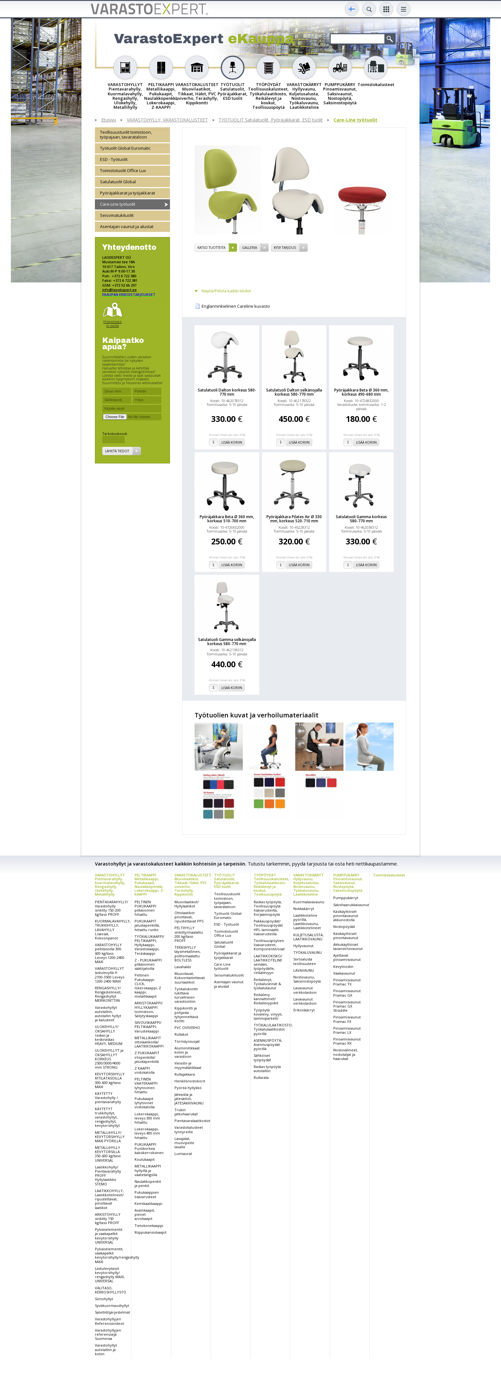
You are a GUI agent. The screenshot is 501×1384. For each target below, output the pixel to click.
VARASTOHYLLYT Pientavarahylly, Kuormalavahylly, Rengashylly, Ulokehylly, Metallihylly (110, 885)
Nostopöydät (344, 926)
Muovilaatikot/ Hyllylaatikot (186, 903)
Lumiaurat (183, 1153)
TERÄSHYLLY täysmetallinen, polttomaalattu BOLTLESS (187, 953)
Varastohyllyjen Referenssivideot (109, 1321)
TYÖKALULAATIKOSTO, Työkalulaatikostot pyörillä (273, 1029)
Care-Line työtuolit (355, 120)
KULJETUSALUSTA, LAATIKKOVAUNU (308, 936)
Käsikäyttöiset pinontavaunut (345, 935)
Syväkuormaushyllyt (112, 1305)
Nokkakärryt (303, 908)
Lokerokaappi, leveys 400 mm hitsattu (147, 1133)
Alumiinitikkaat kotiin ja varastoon (187, 1052)
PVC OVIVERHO (187, 1027)
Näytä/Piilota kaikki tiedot (226, 291)
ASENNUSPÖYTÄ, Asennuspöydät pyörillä (268, 1044)
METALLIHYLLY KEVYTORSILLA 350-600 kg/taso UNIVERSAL (108, 1154)
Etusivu (108, 120)
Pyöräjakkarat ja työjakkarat (127, 193)
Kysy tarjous (285, 247)
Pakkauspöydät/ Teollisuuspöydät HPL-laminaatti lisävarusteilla (268, 927)
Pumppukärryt (345, 897)
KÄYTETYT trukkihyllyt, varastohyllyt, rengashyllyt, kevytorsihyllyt (107, 1117)
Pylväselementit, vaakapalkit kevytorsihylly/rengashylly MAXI (117, 1255)
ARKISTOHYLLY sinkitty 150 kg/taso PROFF (107, 1218)
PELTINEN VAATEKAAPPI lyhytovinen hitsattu (146, 1085)
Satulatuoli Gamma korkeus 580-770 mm (361, 519)
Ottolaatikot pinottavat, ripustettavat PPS (189, 916)
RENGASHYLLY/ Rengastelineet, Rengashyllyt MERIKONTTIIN (108, 994)
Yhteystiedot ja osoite (112, 323)
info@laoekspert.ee (119, 289)
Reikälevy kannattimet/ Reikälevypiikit (266, 998)
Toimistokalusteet (389, 875)
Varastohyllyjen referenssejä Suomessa (108, 1334)
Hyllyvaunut (303, 945)
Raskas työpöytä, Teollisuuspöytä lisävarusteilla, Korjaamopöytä (268, 908)
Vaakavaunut (344, 973)
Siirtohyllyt (104, 1298)
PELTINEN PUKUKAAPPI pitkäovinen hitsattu (145, 908)
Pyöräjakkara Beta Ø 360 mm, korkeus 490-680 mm (361, 392)
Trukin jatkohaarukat (186, 1111)
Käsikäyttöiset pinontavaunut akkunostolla (345, 915)
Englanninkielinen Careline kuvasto (236, 306)
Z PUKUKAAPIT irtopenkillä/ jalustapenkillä (147, 1057)
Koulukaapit (145, 1159)
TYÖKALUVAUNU (307, 952)
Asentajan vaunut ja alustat (126, 226)
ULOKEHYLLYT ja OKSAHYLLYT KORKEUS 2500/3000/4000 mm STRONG (109, 1059)
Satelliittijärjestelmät (112, 1312)
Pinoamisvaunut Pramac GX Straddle (347, 1006)
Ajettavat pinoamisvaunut (347, 957)
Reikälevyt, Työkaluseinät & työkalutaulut (267, 983)
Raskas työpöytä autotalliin (267, 1068)
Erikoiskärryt (304, 1010)
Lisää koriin (231, 442)
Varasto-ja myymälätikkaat (187, 1065)
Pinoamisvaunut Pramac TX (347, 981)
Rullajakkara (184, 1074)
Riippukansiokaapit (150, 1232)
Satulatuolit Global (118, 182)
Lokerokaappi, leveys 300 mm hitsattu (147, 1118)
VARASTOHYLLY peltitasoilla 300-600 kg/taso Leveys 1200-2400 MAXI (109, 953)
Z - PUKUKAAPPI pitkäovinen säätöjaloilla (148, 964)
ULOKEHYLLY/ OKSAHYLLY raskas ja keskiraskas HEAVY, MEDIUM (108, 1035)
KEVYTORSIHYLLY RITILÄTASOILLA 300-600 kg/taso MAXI (110, 1080)
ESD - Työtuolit (113, 159)
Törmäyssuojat (187, 1041)
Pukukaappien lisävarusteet (147, 1194)
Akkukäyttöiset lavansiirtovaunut (348, 946)
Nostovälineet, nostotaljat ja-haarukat (345, 1054)
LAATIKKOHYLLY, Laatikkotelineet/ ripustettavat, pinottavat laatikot (109, 1199)
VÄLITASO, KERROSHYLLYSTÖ (110, 1289)
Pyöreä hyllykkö (188, 1087)
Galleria (249, 247)
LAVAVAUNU (303, 970)
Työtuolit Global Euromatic (125, 148)
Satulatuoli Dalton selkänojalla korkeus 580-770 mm (294, 392)
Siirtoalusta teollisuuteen (304, 961)
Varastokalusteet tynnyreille (188, 1129)
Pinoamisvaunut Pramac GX (347, 992)
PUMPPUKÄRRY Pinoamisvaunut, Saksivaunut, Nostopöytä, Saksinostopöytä (348, 883)
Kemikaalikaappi (148, 1203)
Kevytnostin (343, 966)
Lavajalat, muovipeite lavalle (184, 1142)
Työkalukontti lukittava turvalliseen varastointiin (186, 995)
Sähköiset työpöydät (262, 1057)
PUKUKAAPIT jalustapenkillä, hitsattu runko (147, 925)
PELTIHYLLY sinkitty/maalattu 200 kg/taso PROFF (188, 934)
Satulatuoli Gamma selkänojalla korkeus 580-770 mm (227, 641)
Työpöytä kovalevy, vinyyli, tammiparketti (268, 1014)
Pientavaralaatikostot (192, 1120)
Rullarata (261, 1077)
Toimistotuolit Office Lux (123, 170)
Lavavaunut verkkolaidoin (305, 989)
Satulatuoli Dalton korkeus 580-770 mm (227, 392)
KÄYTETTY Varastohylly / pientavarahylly (108, 1097)
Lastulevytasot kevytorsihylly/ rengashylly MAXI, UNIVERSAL (110, 1275)
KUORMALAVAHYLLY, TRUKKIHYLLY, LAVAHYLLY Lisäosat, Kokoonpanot (113, 929)
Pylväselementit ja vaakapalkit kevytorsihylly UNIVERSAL (108, 1236)
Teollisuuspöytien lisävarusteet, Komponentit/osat (269, 944)
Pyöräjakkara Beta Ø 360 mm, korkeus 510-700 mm (227, 519)
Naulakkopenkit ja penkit (148, 1183)
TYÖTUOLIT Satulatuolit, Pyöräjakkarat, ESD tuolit (271, 120)
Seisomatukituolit (117, 215)
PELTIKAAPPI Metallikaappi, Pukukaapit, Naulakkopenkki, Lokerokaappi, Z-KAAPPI (149, 885)
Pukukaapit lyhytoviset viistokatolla (145, 1102)
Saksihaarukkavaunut (351, 904)
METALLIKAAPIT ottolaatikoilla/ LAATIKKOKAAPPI (149, 1041)
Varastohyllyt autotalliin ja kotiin (106, 1349)
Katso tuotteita (211, 247)
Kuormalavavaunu (308, 901)
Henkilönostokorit (189, 1081)
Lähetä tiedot (117, 451)
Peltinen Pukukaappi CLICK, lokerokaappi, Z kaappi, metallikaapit (148, 986)
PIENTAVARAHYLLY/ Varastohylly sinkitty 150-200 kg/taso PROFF (111, 908)
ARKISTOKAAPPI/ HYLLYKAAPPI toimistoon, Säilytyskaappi (149, 1009)
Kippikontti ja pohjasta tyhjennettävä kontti (186, 1014)
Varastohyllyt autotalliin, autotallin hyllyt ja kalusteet (108, 1014)
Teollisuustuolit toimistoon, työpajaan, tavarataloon (126, 134)
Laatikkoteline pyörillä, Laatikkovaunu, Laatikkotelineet (307, 921)
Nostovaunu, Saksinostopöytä (307, 979)
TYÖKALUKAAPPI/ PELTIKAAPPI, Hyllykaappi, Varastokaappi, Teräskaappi (149, 945)
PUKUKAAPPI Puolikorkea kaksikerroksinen (149, 1148)
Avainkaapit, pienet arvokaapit (145, 1214)
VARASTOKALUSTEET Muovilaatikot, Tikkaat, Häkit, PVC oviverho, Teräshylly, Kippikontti (192, 885)
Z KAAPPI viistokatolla (145, 1070)
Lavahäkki (182, 966)
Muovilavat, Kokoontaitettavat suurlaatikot (189, 977)
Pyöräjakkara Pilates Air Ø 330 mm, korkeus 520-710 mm (294, 519)
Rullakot (181, 1034)
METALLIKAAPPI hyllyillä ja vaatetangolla (148, 1170)
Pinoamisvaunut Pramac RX (347, 1041)
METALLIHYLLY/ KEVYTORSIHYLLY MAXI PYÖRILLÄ (110, 1136)
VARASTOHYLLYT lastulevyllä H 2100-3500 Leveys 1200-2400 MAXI (109, 975)
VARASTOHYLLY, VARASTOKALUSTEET (167, 120)
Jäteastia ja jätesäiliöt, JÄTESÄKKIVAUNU (189, 1098)
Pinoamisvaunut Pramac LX (347, 1030)
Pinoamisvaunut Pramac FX (347, 1019)
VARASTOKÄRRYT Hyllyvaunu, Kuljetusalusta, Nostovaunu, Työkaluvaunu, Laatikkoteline (308, 885)
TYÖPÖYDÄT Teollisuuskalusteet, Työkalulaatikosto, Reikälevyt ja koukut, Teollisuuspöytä (271, 885)
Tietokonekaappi (149, 1225)
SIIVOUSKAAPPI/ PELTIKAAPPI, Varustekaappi (148, 1026)
